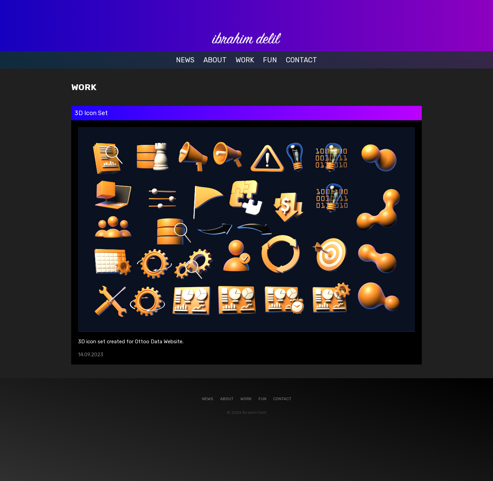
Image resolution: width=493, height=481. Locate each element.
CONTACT (301, 60)
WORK (245, 60)
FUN (270, 60)
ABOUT (215, 60)
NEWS (185, 60)
